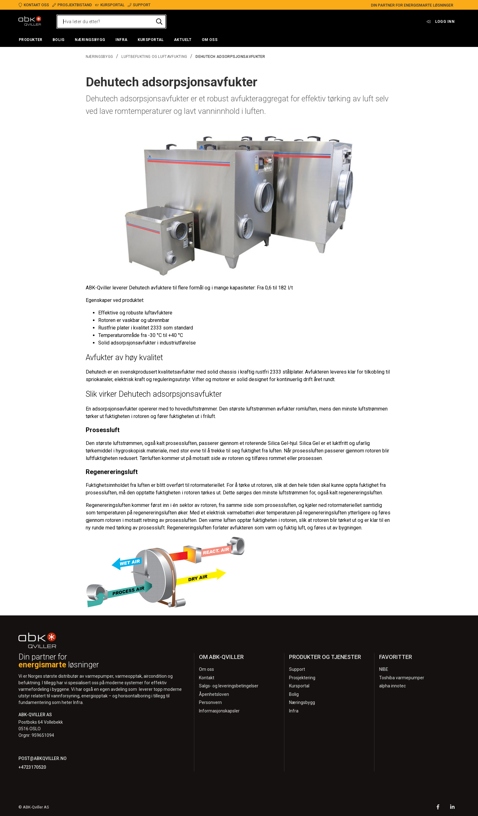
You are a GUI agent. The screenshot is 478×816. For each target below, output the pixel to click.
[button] (31, 40)
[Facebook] (438, 808)
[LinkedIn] (452, 808)
